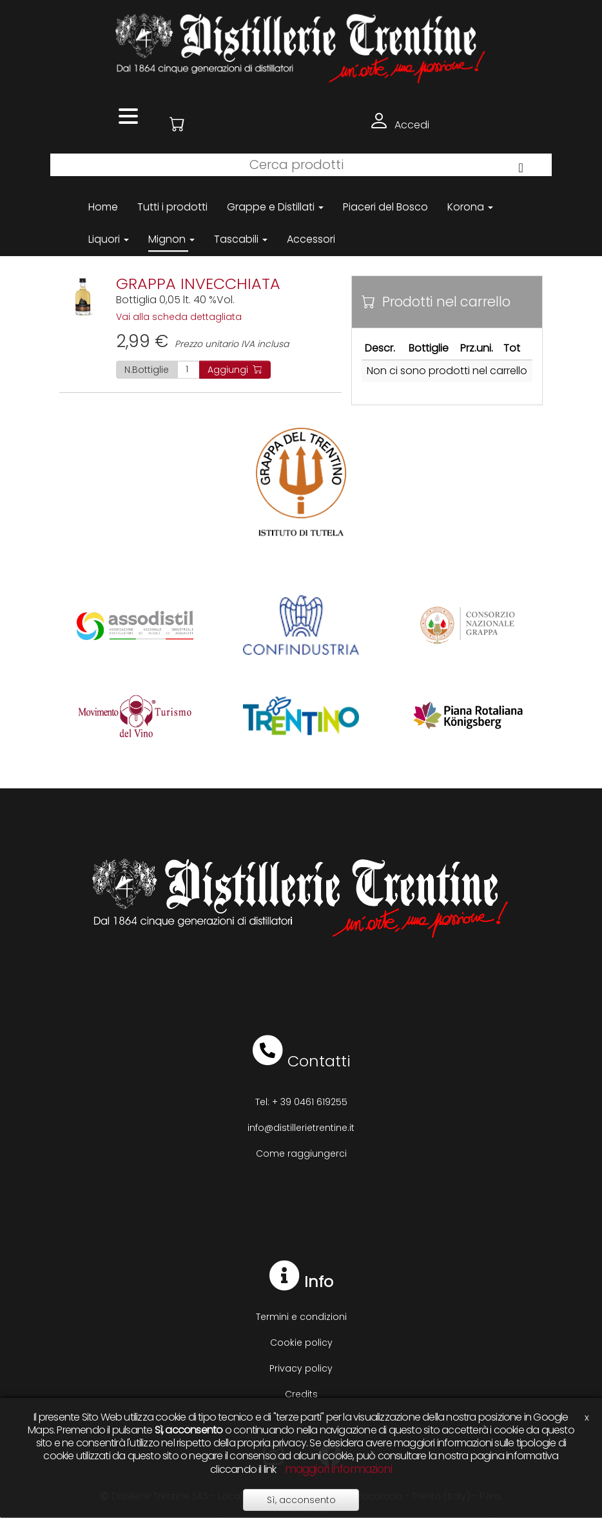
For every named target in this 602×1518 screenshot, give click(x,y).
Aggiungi (235, 369)
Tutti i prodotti (172, 206)
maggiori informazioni (338, 1469)
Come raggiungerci (301, 1153)
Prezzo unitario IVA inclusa (202, 343)
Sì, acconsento (301, 1499)
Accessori (311, 239)
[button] (177, 124)
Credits (301, 1394)
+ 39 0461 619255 (309, 1101)
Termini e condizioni (301, 1316)
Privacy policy (301, 1368)
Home (103, 206)
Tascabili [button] (240, 239)
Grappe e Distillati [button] (275, 206)
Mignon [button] (171, 239)
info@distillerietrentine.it (301, 1127)
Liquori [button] (108, 239)
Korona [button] (470, 206)
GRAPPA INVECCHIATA (198, 283)
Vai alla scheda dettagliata (179, 316)
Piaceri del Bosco (385, 206)
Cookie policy (301, 1342)
